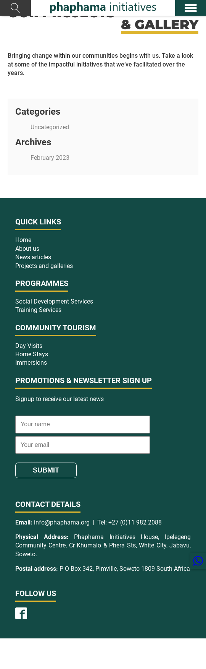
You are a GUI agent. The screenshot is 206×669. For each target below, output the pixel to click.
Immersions (31, 362)
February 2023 (50, 157)
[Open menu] (190, 8)
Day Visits (28, 345)
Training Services (38, 309)
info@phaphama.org (62, 522)
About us (27, 248)
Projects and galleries (44, 266)
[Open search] (15, 8)
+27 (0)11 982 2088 (135, 522)
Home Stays (31, 354)
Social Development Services (54, 301)
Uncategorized (50, 127)
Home (23, 240)
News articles (33, 257)
